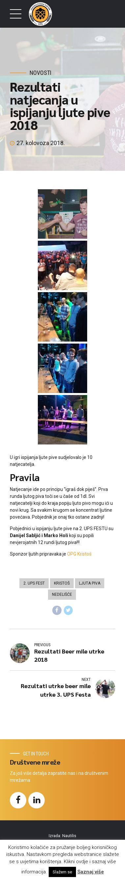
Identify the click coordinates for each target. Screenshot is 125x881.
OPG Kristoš (79, 554)
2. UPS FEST (34, 583)
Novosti (40, 72)
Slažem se (62, 871)
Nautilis (69, 836)
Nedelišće (62, 594)
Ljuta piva (89, 583)
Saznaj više (90, 872)
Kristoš (62, 583)
